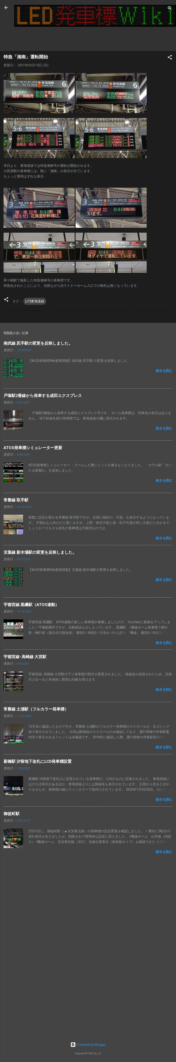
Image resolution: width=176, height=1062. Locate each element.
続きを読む (164, 371)
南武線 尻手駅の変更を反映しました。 (38, 343)
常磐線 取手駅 (16, 500)
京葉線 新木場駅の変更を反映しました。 (40, 552)
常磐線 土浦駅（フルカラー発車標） (36, 709)
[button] (169, 58)
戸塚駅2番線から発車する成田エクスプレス (43, 395)
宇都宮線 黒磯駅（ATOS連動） (31, 604)
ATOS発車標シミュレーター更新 (33, 447)
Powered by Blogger (88, 1045)
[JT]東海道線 (34, 301)
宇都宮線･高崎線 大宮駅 (25, 656)
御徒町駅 (12, 813)
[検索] (169, 9)
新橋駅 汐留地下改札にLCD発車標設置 (38, 761)
